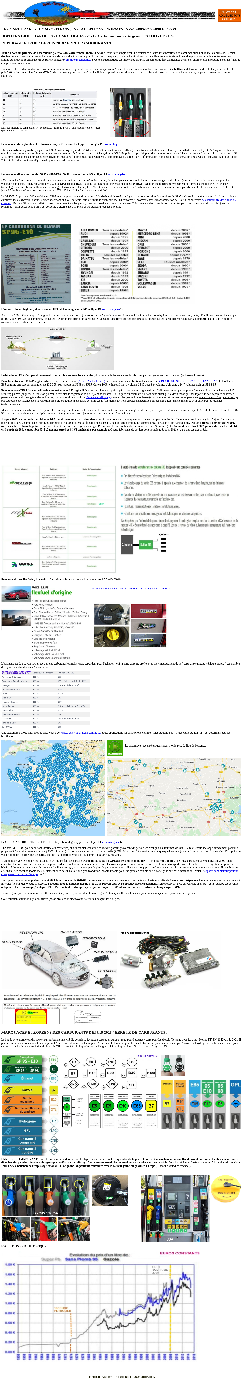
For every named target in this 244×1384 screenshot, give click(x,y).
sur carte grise (113, 144)
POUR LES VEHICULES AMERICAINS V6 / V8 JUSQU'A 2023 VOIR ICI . (132, 588)
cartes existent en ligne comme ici (81, 732)
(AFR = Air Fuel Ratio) (91, 381)
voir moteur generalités (77, 59)
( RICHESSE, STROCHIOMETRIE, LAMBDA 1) (189, 381)
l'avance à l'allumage (98, 397)
